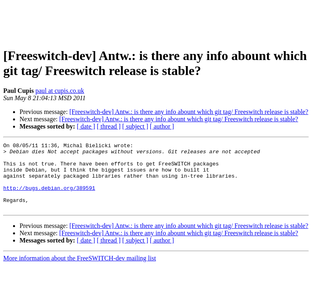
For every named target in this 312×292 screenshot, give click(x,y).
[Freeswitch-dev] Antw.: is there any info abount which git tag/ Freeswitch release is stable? (188, 111)
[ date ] (86, 126)
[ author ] (162, 126)
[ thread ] (109, 126)
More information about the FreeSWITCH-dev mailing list (79, 271)
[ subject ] (135, 126)
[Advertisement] (156, 21)
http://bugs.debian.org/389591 (49, 197)
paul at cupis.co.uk (59, 90)
